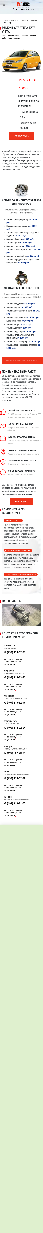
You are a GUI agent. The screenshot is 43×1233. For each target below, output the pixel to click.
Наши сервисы (14, 38)
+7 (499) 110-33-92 (14, 677)
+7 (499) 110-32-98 (14, 778)
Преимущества (13, 36)
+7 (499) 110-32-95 (14, 702)
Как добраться (9, 664)
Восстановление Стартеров (22, 288)
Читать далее (22, 501)
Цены (4, 36)
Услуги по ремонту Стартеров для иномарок (21, 202)
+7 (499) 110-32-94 (14, 727)
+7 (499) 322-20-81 (14, 753)
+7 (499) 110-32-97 (14, 652)
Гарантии (24, 36)
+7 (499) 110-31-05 (14, 803)
